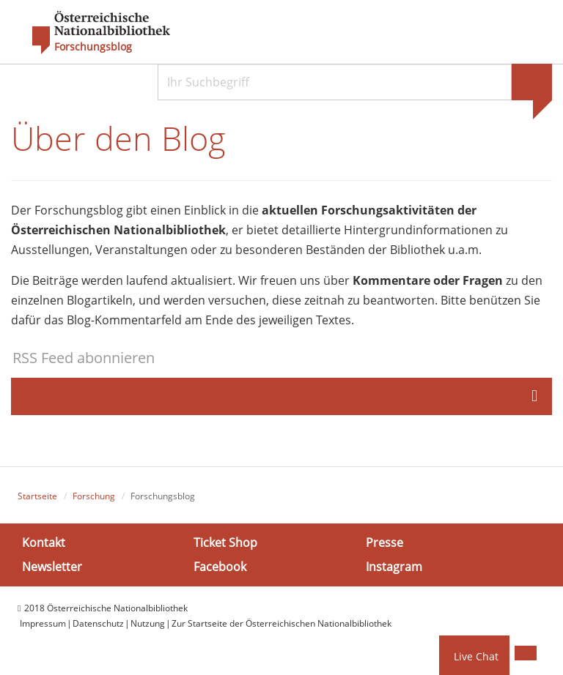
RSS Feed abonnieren (83, 358)
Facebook (220, 567)
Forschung (94, 496)
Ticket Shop (225, 542)
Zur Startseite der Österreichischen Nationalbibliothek (281, 623)
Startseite (37, 496)
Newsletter (52, 567)
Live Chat (476, 656)
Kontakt (43, 542)
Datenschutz (98, 623)
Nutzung (147, 623)
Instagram (394, 567)
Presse (384, 542)
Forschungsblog (93, 46)
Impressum (43, 623)
